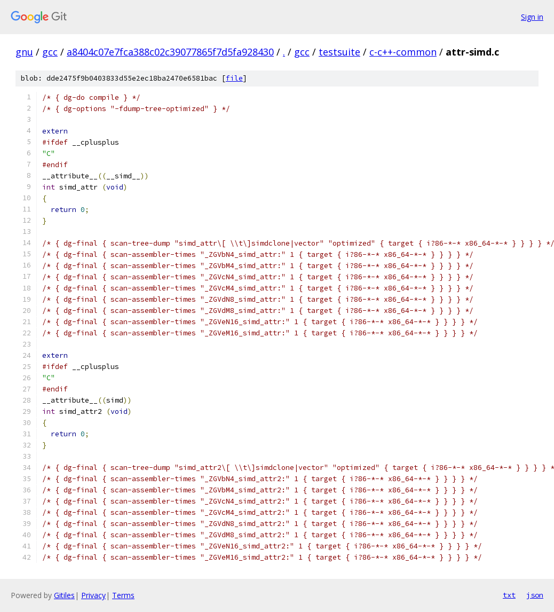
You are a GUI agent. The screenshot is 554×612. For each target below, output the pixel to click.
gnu (24, 51)
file (234, 78)
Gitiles (64, 595)
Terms (123, 595)
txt (509, 595)
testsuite (339, 51)
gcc (50, 51)
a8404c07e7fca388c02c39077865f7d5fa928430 (170, 51)
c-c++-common (403, 51)
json (534, 595)
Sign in (532, 17)
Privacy (93, 595)
